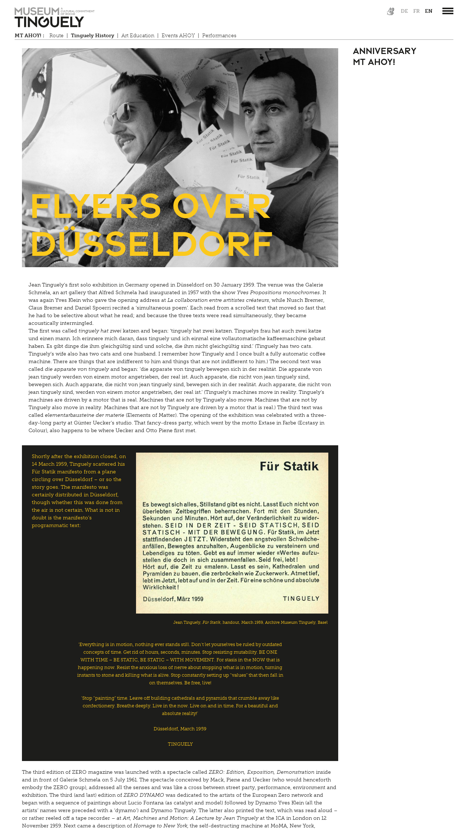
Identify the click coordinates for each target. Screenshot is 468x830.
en (429, 11)
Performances (219, 35)
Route (56, 35)
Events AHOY (178, 35)
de (404, 11)
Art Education (137, 35)
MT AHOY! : (29, 35)
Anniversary (384, 50)
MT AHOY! (374, 61)
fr (416, 11)
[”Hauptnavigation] (447, 11)
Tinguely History (92, 35)
